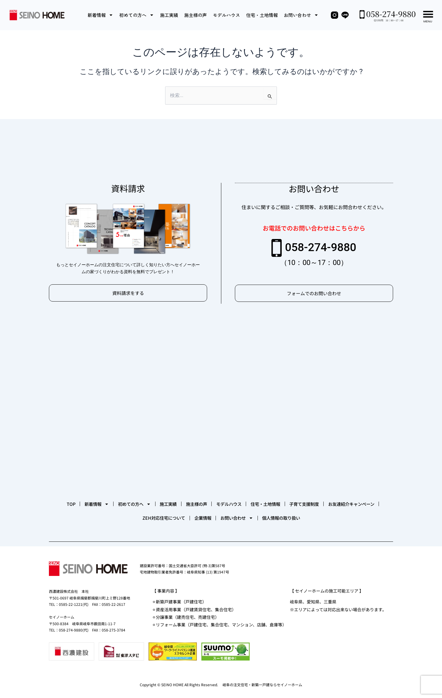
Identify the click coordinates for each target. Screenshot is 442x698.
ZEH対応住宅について (207, 516)
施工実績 (169, 15)
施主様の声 (195, 15)
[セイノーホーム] (221, 401)
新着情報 (100, 15)
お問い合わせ (301, 15)
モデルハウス (226, 15)
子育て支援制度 (79, 516)
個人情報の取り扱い (360, 516)
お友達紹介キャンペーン (139, 516)
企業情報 (257, 516)
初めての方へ (136, 15)
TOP (83, 498)
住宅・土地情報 (262, 15)
